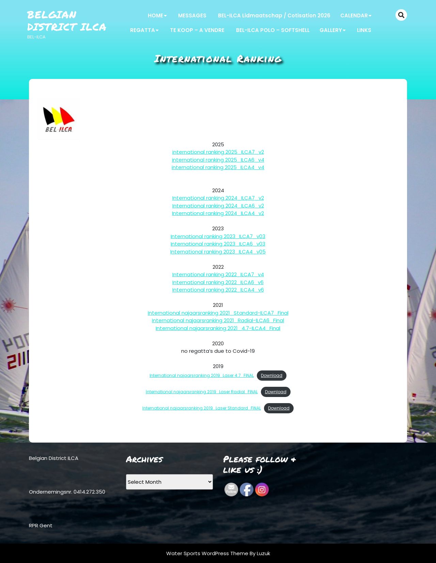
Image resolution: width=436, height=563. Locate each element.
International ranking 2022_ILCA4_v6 (218, 289)
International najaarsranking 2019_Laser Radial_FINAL (202, 392)
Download (271, 375)
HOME (155, 15)
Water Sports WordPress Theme (208, 553)
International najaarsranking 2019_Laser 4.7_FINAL (202, 375)
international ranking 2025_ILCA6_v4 (218, 159)
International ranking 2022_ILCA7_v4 (218, 274)
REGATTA (142, 30)
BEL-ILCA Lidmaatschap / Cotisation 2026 (274, 15)
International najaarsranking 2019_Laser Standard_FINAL (201, 408)
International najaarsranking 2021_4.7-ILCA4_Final (218, 328)
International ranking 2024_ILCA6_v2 (218, 205)
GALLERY (331, 30)
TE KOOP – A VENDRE (197, 30)
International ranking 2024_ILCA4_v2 (218, 213)
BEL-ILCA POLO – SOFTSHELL (273, 30)
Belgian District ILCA (67, 20)
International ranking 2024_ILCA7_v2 (218, 197)
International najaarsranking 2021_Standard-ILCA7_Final (218, 312)
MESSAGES (192, 15)
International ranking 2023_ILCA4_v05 (218, 251)
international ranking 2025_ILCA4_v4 (218, 167)
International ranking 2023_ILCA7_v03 (218, 236)
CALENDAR (354, 15)
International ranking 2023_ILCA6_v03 (218, 243)
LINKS (364, 30)
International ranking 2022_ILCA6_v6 (218, 282)
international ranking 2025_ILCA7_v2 (218, 151)
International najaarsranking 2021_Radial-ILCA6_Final (218, 320)
